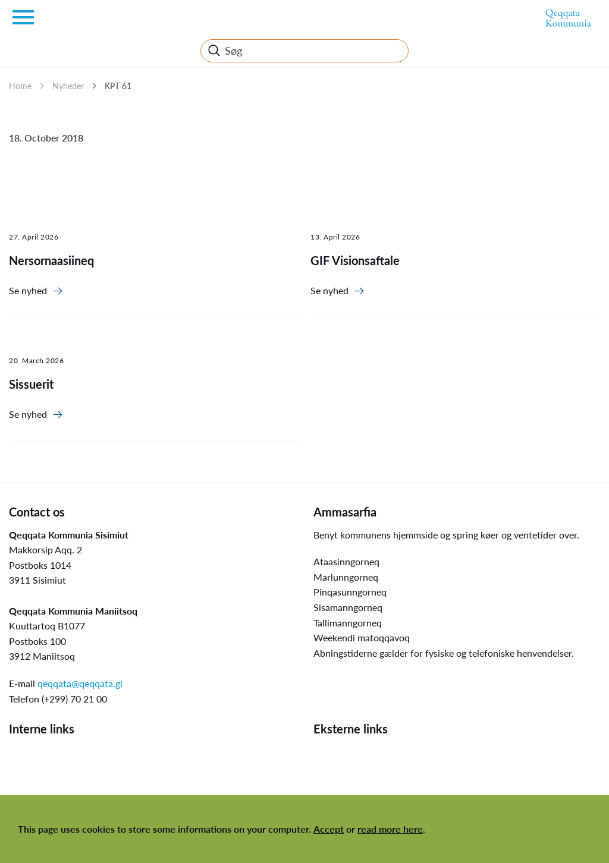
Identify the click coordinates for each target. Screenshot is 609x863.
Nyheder (68, 86)
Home (20, 86)
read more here (390, 828)
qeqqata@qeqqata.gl (80, 683)
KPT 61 (118, 86)
